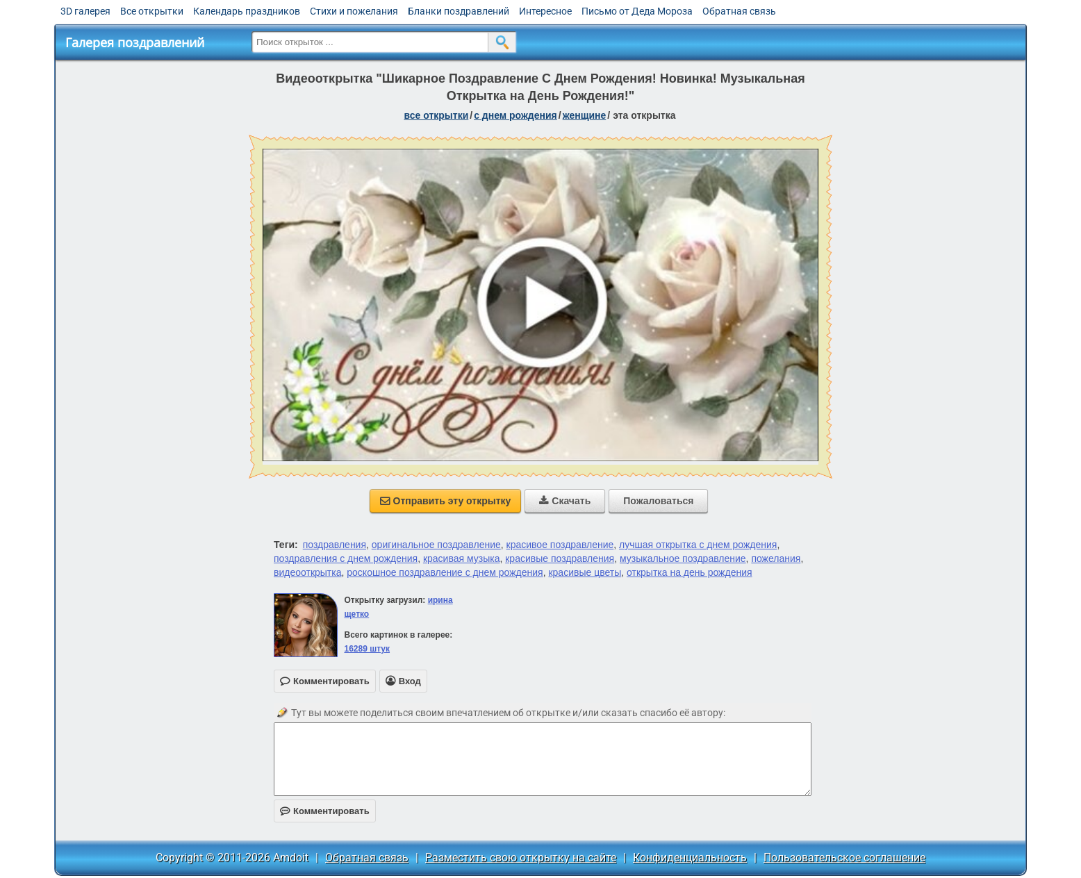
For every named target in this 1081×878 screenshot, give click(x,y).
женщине (584, 115)
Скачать (565, 500)
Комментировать (325, 811)
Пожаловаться (658, 500)
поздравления (334, 544)
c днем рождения (515, 115)
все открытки (436, 115)
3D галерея (85, 11)
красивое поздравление (560, 544)
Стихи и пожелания (354, 11)
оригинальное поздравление (436, 544)
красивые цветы (584, 572)
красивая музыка (461, 558)
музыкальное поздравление (683, 558)
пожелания (775, 558)
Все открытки (151, 11)
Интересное (545, 11)
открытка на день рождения (689, 572)
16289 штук (367, 649)
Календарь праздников (246, 11)
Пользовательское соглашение (844, 857)
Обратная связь (739, 11)
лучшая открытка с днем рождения (698, 544)
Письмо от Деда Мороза (637, 11)
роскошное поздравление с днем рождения (445, 572)
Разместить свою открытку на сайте (520, 857)
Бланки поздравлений (458, 11)
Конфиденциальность (690, 857)
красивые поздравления (559, 558)
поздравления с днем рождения (346, 558)
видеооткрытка (308, 572)
